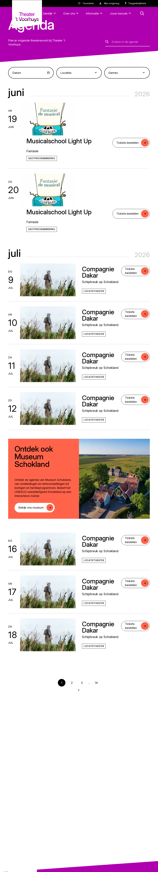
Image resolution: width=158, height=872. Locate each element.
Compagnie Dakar (98, 272)
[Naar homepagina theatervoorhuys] (27, 14)
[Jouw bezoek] (121, 13)
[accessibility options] (135, 3)
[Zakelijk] (50, 13)
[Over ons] (71, 13)
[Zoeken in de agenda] (131, 41)
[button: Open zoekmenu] (142, 13)
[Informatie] (94, 13)
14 (96, 682)
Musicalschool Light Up (58, 141)
